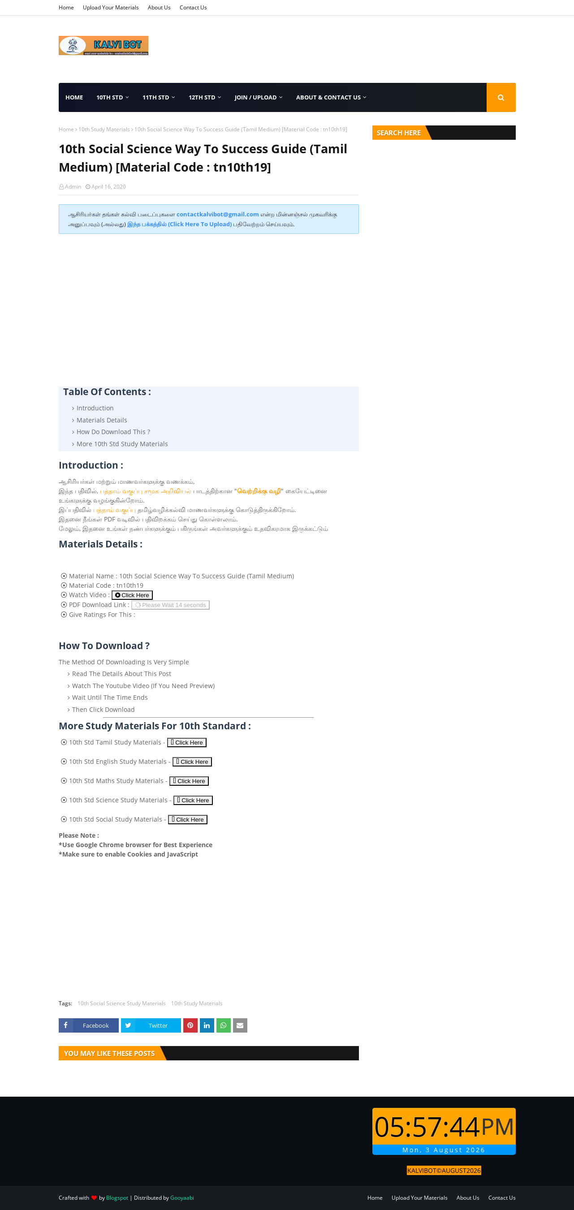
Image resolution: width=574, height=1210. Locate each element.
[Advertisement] (209, 305)
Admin (73, 186)
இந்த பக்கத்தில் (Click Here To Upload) (179, 224)
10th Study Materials (104, 129)
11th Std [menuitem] (155, 97)
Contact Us (193, 7)
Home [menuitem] (74, 97)
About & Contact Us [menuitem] (328, 97)
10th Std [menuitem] (109, 97)
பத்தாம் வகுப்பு (121, 491)
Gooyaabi (182, 1197)
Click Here (132, 595)
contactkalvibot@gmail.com (218, 214)
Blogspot (117, 1197)
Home (66, 7)
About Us (159, 7)
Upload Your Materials (111, 7)
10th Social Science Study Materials (122, 1003)
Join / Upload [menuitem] (256, 97)
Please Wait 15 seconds (170, 605)
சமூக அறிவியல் (167, 491)
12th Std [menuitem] (202, 97)
